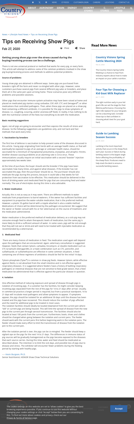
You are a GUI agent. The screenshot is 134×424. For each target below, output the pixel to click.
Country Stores (88, 13)
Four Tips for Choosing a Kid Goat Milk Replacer (111, 91)
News (54, 2)
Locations (109, 2)
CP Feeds (65, 2)
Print (64, 48)
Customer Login (81, 2)
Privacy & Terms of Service (19, 418)
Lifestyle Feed (119, 13)
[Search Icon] (131, 11)
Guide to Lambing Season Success (107, 135)
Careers (96, 2)
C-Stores (104, 13)
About (32, 11)
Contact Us (124, 2)
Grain (60, 11)
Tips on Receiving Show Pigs (44, 34)
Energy (72, 11)
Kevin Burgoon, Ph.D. (15, 354)
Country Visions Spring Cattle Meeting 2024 (110, 59)
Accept (118, 408)
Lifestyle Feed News (19, 34)
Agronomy (46, 11)
